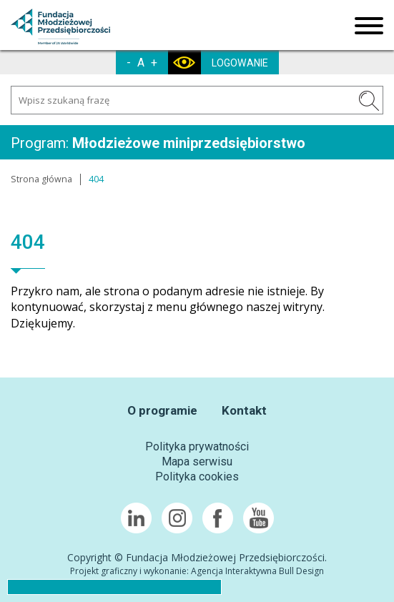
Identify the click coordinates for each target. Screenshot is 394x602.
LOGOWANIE (240, 63)
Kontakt (244, 410)
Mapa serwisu (197, 461)
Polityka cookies (197, 476)
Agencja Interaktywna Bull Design (257, 571)
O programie (162, 410)
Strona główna (41, 179)
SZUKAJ (369, 101)
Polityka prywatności (197, 446)
